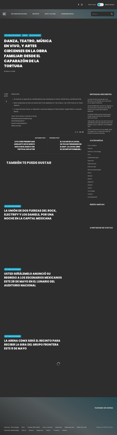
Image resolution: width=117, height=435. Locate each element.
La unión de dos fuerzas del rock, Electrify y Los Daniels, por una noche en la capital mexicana (30, 222)
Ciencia (90, 148)
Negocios (90, 182)
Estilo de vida (92, 167)
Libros (25, 35)
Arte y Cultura (50, 14)
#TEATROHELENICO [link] (18, 121)
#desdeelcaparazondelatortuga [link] (21, 118)
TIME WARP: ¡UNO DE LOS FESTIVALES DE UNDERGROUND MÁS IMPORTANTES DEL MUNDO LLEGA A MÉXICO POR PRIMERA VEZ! (100, 123)
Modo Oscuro (109, 4)
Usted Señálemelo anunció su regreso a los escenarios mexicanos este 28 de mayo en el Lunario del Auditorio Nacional (33, 294)
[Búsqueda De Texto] (102, 14)
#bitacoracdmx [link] (16, 126)
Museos (90, 176)
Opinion (90, 185)
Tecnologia (91, 191)
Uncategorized (35, 35)
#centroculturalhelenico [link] (19, 123)
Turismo (90, 194)
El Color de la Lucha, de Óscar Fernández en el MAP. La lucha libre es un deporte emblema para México (70, 145)
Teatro (90, 188)
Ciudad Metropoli (67, 14)
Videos (64, 430)
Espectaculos (92, 164)
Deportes (35, 14)
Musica (90, 179)
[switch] (100, 4)
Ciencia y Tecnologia (94, 152)
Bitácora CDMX (9, 71)
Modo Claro (92, 4)
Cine (89, 155)
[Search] (112, 14)
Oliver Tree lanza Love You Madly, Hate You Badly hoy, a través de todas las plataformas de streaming (100, 131)
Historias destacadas (19, 14)
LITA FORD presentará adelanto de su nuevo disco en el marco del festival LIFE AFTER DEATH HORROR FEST (24, 145)
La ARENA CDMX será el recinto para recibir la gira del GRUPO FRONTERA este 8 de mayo (32, 366)
